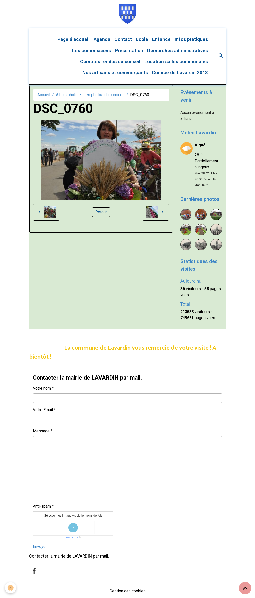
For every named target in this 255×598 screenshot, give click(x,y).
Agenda (102, 39)
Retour (101, 212)
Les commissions (91, 50)
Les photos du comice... (104, 94)
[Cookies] (10, 587)
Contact (123, 39)
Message (41, 431)
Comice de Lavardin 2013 (180, 72)
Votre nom (42, 388)
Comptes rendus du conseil (110, 61)
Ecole (142, 39)
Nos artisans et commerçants (115, 72)
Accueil (43, 94)
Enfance (161, 39)
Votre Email (43, 409)
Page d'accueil (73, 39)
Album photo (67, 94)
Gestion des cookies (128, 591)
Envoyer (40, 546)
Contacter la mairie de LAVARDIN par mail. (69, 556)
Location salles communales (176, 61)
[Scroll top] (245, 588)
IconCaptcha (72, 537)
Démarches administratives (177, 50)
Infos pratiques (191, 39)
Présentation (129, 50)
